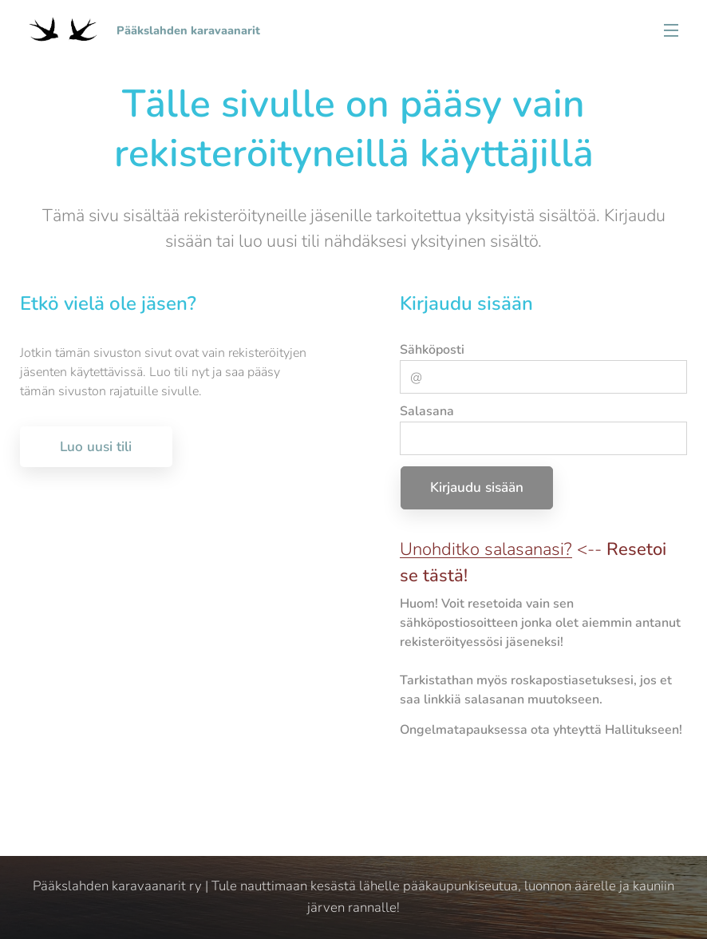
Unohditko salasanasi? (486, 549)
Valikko (671, 30)
